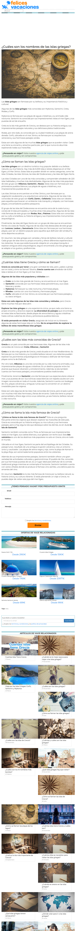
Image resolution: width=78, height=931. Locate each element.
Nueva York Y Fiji (7, 552)
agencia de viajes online (47, 153)
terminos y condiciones (20, 624)
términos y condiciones (42, 520)
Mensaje (8, 506)
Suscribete (69, 621)
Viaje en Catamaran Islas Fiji (49, 576)
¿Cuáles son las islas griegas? (53, 686)
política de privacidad (38, 624)
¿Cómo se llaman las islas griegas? (56, 713)
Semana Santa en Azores (10, 600)
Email (9, 491)
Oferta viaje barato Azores (48, 600)
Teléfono (8, 499)
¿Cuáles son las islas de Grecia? (17, 740)
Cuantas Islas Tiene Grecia (15, 657)
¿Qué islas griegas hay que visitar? (56, 770)
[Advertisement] (38, 29)
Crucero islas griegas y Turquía (12, 576)
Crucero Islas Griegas (46, 552)
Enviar (38, 525)
